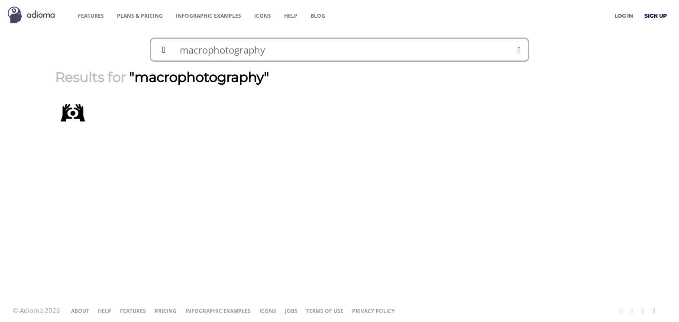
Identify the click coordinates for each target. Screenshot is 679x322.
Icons (262, 15)
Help (290, 15)
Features (91, 15)
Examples (208, 15)
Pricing (140, 15)
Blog (317, 15)
